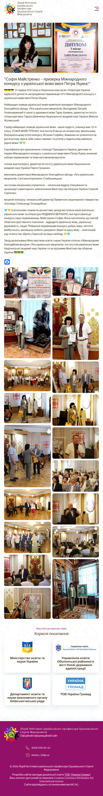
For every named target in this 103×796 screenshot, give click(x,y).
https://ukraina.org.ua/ (75, 692)
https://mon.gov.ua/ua (27, 657)
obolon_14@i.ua (40, 754)
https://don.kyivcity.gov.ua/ (27, 692)
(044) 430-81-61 (41, 747)
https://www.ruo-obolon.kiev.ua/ (75, 657)
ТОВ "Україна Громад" (77, 774)
